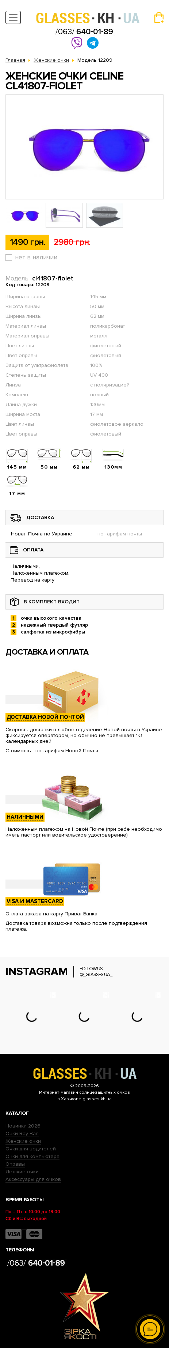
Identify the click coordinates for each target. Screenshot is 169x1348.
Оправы (15, 1164)
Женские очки (23, 1141)
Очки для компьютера (32, 1156)
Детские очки (22, 1172)
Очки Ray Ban (22, 1133)
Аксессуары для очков (33, 1179)
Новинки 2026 (23, 1126)
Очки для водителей (30, 1149)
